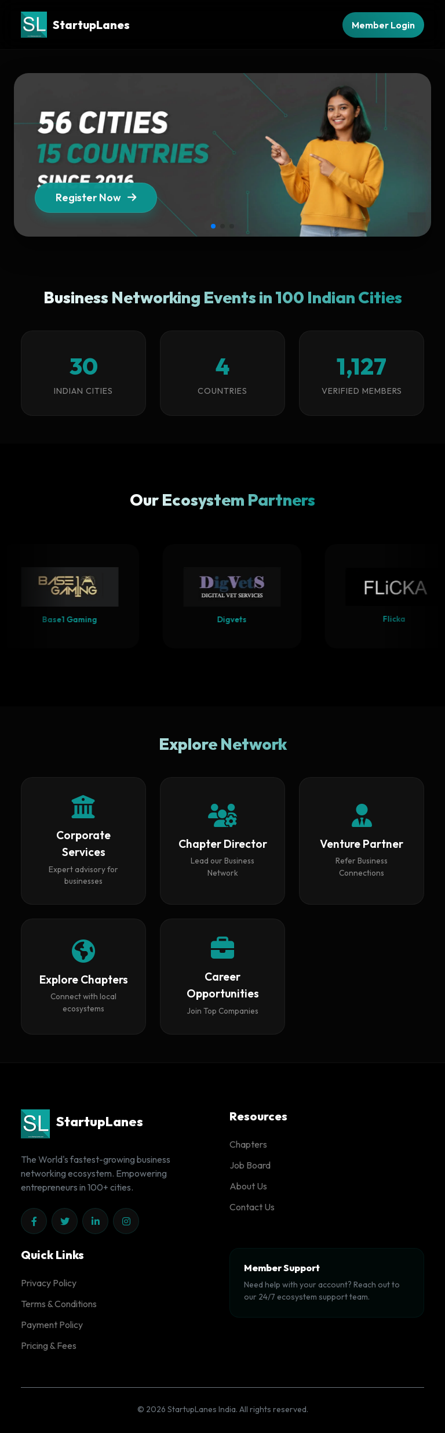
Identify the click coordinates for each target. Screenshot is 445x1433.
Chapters (248, 1144)
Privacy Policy (48, 1283)
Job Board (250, 1165)
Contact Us (252, 1207)
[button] (213, 226)
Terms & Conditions (59, 1303)
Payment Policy (52, 1324)
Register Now (96, 205)
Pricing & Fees (48, 1345)
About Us (248, 1186)
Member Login (383, 25)
